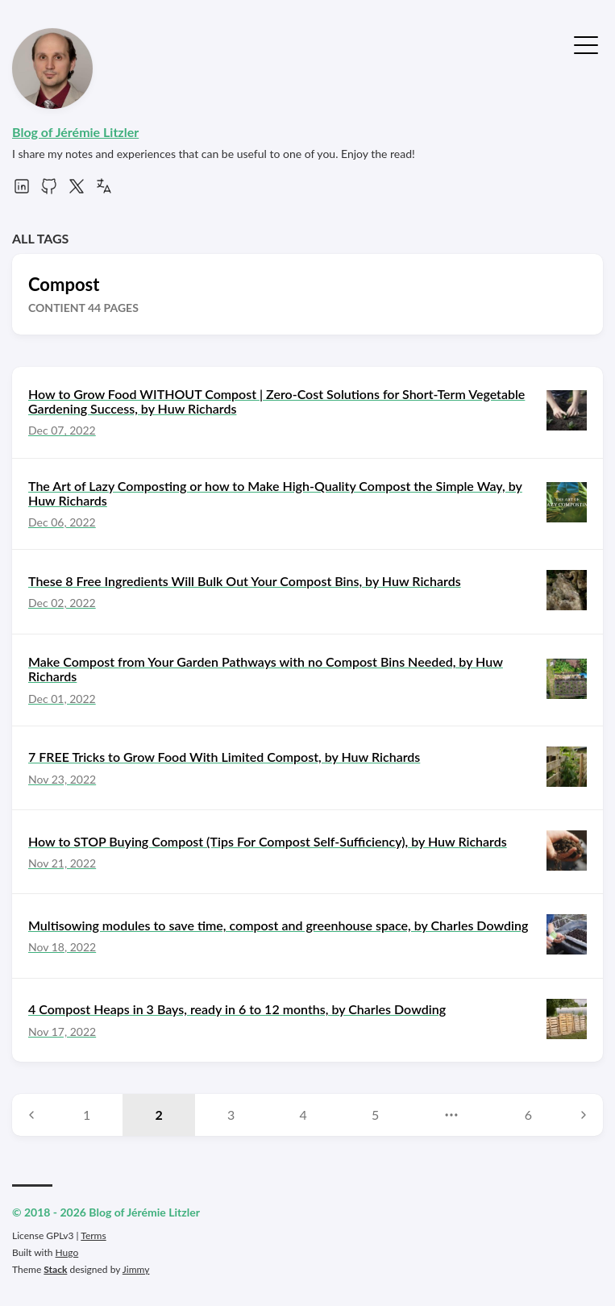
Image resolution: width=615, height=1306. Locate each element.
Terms (93, 1235)
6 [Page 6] (528, 1114)
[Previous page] (31, 1115)
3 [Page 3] (231, 1114)
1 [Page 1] (86, 1114)
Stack (55, 1269)
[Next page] (583, 1115)
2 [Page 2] (159, 1114)
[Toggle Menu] (586, 43)
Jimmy (136, 1269)
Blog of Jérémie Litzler (75, 131)
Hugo (67, 1252)
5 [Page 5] (375, 1114)
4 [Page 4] (303, 1114)
